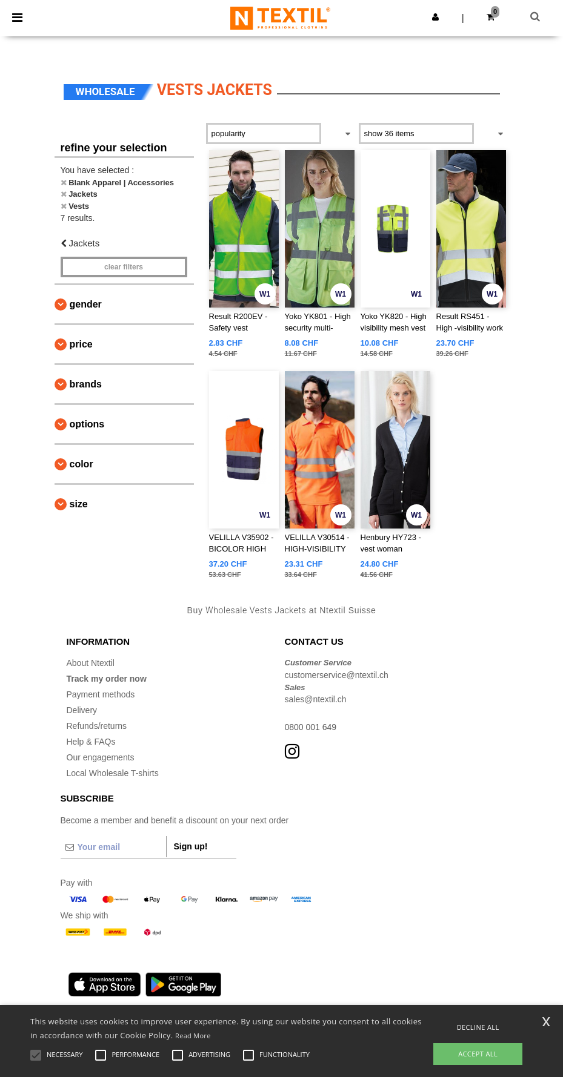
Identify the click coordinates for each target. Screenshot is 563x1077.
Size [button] (79, 504)
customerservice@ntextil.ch (336, 675)
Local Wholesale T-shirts (113, 773)
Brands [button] (86, 384)
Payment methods (101, 694)
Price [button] (81, 344)
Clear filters (123, 267)
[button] (435, 17)
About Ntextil (91, 663)
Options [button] (87, 424)
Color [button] (81, 464)
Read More (193, 1035)
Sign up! (191, 846)
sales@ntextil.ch (316, 699)
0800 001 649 (311, 727)
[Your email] (113, 847)
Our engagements (101, 757)
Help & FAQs (91, 741)
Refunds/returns (97, 726)
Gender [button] (86, 304)
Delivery (82, 710)
